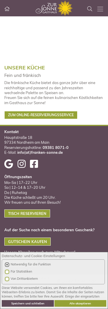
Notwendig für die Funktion (31, 264)
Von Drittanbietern (24, 279)
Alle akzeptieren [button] (80, 303)
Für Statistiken (21, 271)
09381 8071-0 (56, 147)
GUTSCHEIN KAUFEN (27, 241)
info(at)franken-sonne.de (40, 152)
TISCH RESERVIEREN (27, 213)
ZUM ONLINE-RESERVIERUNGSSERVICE (41, 115)
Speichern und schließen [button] (27, 303)
